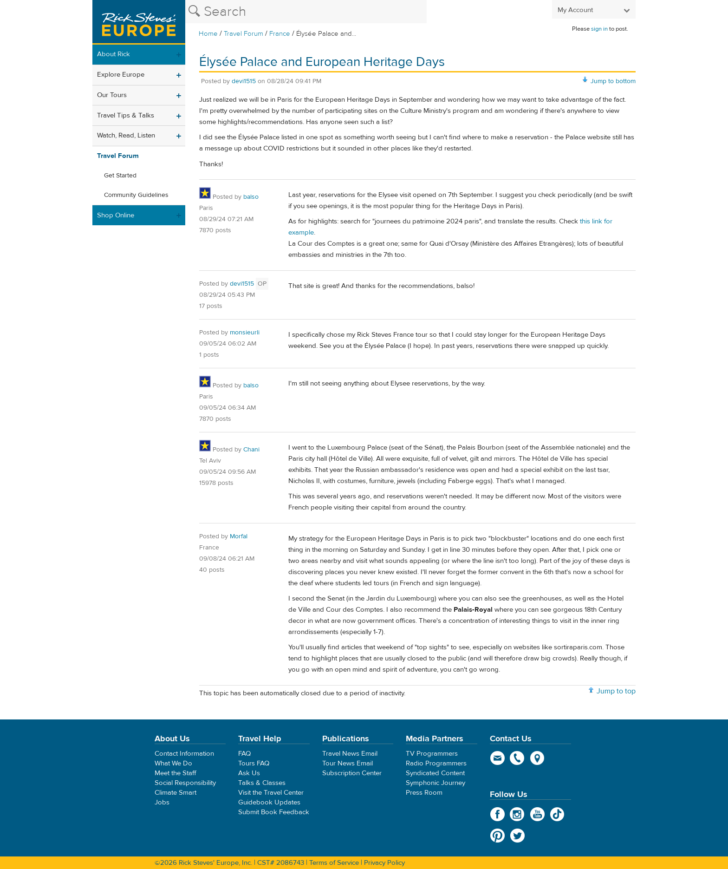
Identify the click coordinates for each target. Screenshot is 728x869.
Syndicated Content (435, 773)
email (497, 758)
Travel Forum (243, 33)
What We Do (173, 763)
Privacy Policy (384, 862)
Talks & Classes (262, 782)
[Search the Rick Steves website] (306, 11)
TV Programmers (432, 753)
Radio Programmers (436, 763)
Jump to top (616, 691)
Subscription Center (352, 773)
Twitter (517, 835)
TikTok (557, 814)
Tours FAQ (253, 763)
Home (208, 33)
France (279, 33)
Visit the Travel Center (271, 792)
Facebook (497, 814)
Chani (251, 449)
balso (251, 197)
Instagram (517, 814)
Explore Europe (120, 74)
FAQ (244, 753)
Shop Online (115, 215)
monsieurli (245, 332)
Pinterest (497, 835)
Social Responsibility (185, 782)
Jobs (162, 802)
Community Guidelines (136, 195)
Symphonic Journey (435, 782)
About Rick (113, 54)
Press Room (424, 792)
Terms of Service (334, 862)
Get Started (120, 175)
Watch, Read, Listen (126, 135)
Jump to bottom (613, 81)
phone (517, 758)
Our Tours (112, 95)
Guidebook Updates (269, 802)
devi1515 (244, 81)
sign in (599, 29)
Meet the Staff (175, 773)
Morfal (238, 536)
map (537, 758)
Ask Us (249, 773)
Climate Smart (175, 792)
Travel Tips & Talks (125, 115)
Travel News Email (349, 753)
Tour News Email (347, 763)
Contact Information (184, 753)
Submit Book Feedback (273, 812)
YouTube (537, 814)
